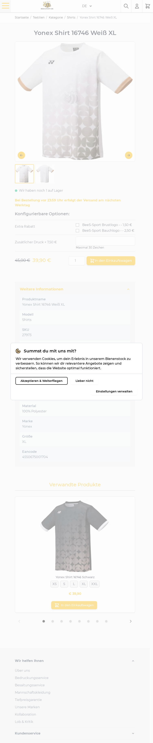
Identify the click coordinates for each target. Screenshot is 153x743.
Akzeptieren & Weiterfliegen (39, 381)
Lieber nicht (82, 381)
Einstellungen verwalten (117, 391)
